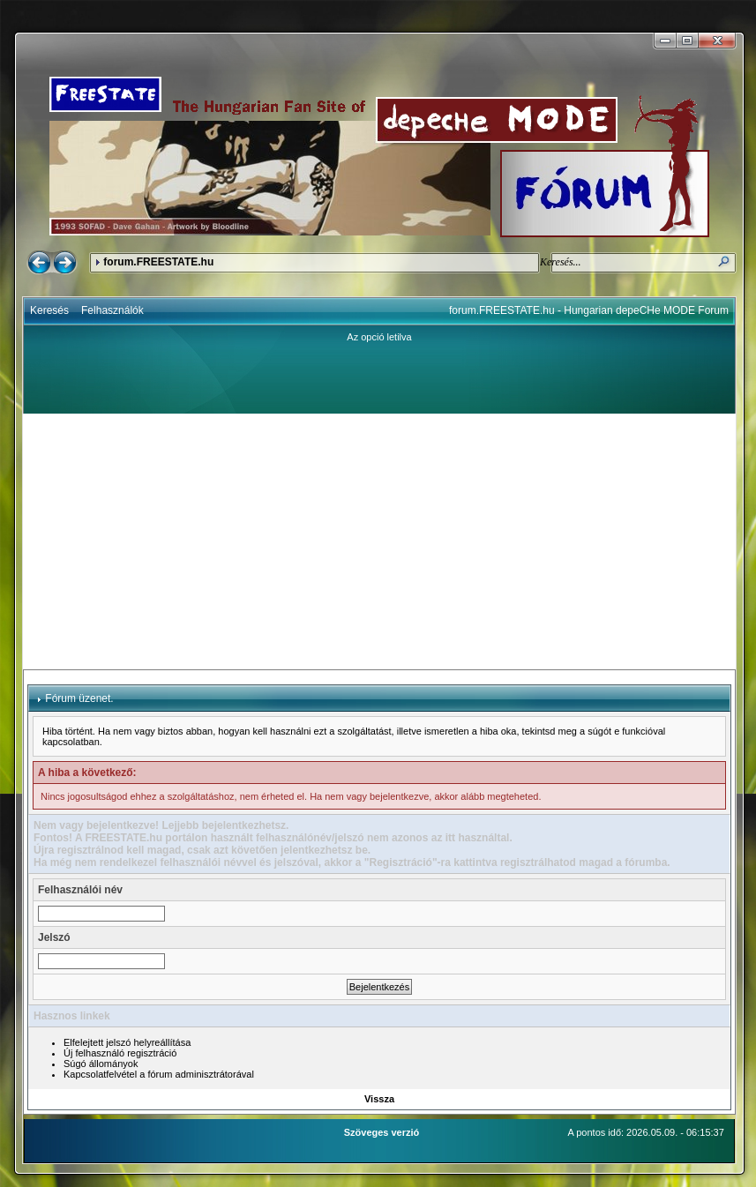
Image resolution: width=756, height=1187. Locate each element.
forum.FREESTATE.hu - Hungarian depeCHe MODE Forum (589, 310)
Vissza (379, 1099)
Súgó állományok (101, 1063)
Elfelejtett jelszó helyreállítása (127, 1042)
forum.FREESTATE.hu (158, 262)
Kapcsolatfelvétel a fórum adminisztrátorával (159, 1074)
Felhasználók (112, 310)
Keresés (49, 310)
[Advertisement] (379, 541)
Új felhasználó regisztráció (120, 1053)
